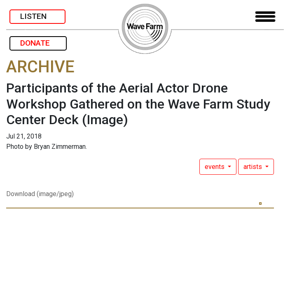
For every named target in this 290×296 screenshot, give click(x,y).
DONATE (38, 43)
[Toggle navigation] (265, 16)
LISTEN (37, 16)
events (215, 167)
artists (253, 167)
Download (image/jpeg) (40, 194)
